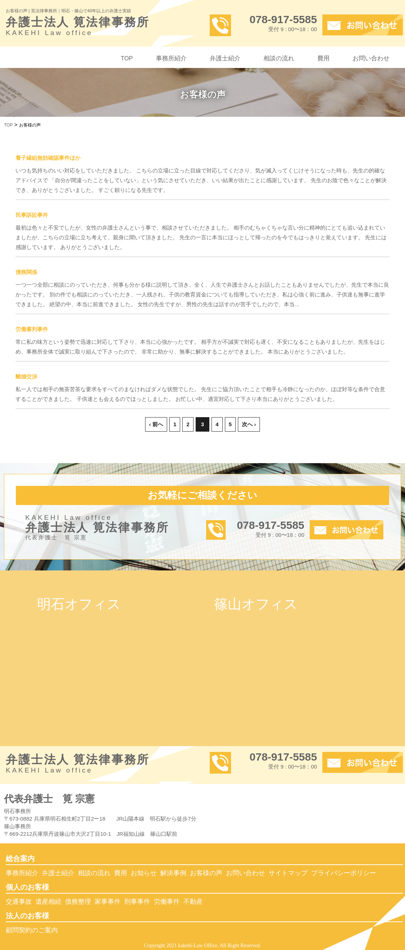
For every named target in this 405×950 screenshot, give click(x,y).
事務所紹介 (171, 58)
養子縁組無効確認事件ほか (48, 158)
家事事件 (108, 901)
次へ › (249, 424)
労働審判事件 (32, 329)
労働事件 (167, 901)
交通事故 (19, 901)
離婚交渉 (26, 376)
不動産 (193, 901)
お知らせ (144, 873)
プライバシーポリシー (343, 873)
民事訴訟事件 (32, 215)
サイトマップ (288, 873)
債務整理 (78, 901)
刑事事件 (137, 901)
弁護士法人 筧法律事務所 (102, 27)
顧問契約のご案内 (32, 930)
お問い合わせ (371, 58)
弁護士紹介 (225, 58)
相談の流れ (279, 58)
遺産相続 (48, 901)
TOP (127, 58)
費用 (323, 58)
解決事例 (173, 873)
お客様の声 (206, 873)
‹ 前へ (156, 424)
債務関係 (26, 272)
